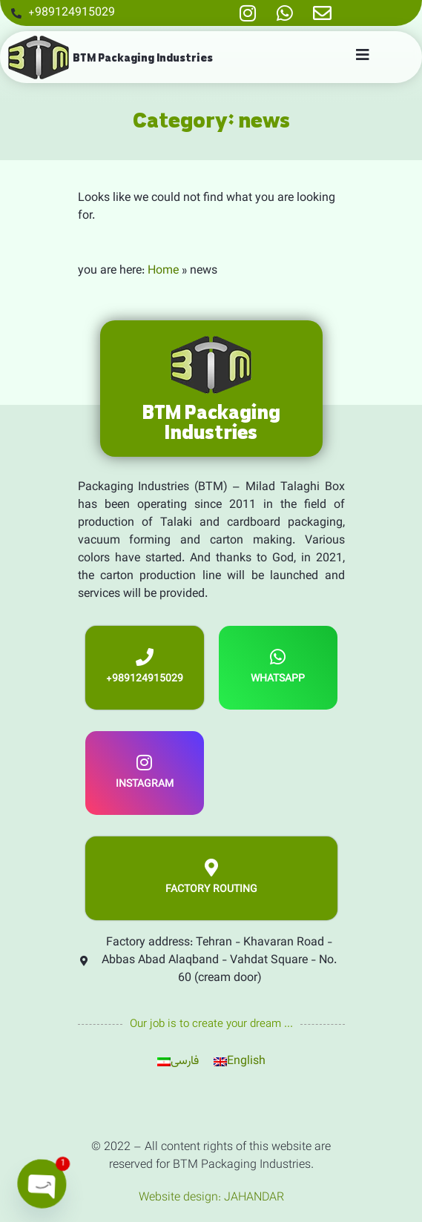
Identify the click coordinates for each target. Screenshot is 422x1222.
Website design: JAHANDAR (211, 1198)
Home (163, 271)
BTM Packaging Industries (143, 57)
